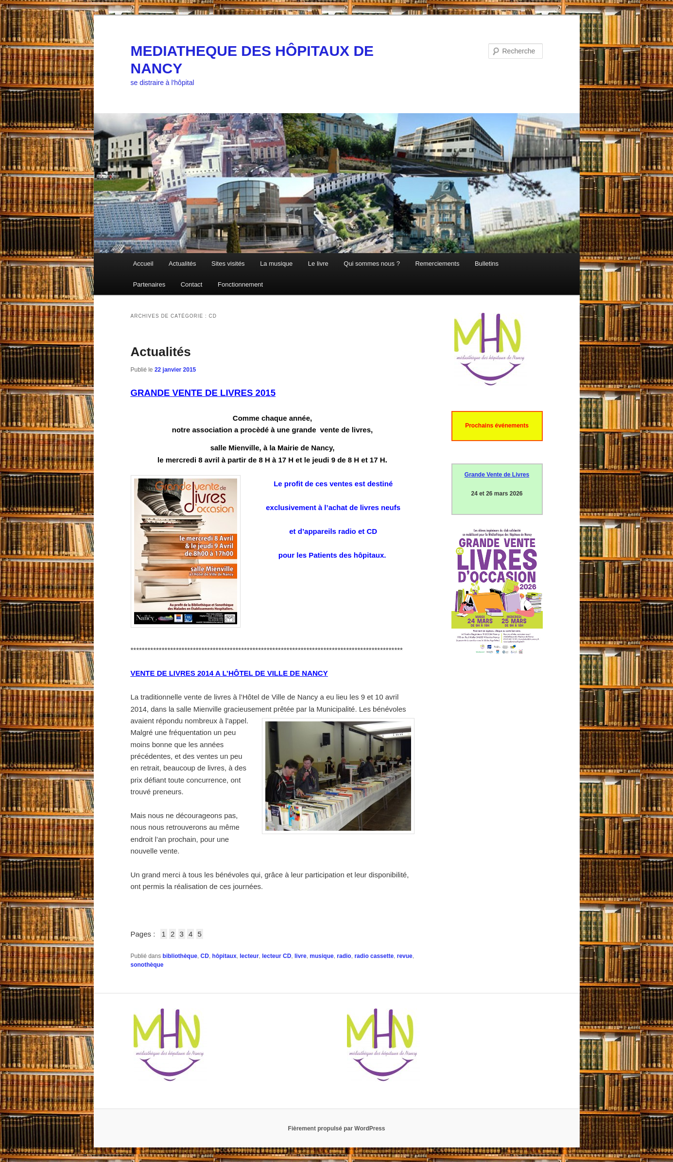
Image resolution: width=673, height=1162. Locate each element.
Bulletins (487, 263)
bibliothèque (180, 956)
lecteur (249, 956)
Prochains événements (497, 425)
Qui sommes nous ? (372, 263)
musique (321, 956)
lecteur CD (276, 956)
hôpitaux (224, 956)
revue (405, 956)
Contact (192, 284)
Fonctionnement (240, 284)
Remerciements (437, 263)
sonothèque (147, 964)
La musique (276, 263)
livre (300, 956)
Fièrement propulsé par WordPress (336, 1128)
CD (205, 956)
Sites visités (228, 263)
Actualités (182, 263)
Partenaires (149, 284)
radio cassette (374, 956)
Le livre (318, 263)
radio (344, 956)
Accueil (143, 263)
